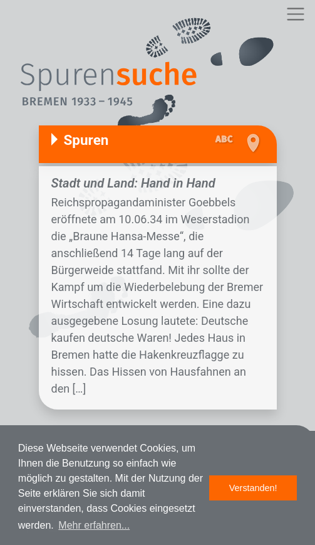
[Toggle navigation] (295, 14)
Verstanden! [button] (253, 488)
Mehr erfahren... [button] (94, 525)
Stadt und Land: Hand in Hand (133, 183)
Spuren (86, 140)
